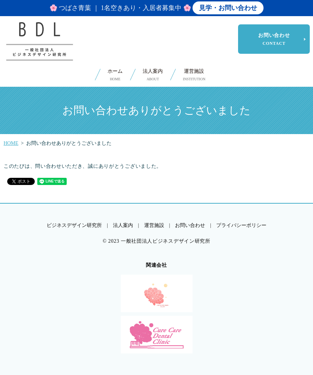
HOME (11, 143)
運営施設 (194, 75)
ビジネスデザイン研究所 (74, 225)
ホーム (115, 75)
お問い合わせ (274, 39)
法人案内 (153, 75)
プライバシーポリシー (241, 225)
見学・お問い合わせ (228, 7)
